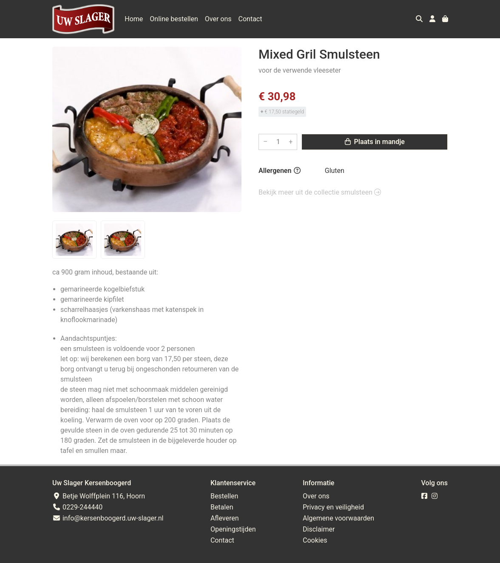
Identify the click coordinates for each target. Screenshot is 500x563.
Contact (250, 19)
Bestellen (224, 496)
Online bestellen (174, 19)
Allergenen (280, 171)
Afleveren (224, 518)
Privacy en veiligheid (333, 507)
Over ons (218, 19)
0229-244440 (77, 507)
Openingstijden (233, 529)
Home (134, 19)
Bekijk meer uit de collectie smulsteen (320, 192)
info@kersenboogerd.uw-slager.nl (107, 518)
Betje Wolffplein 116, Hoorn (98, 496)
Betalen (221, 507)
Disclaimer (319, 529)
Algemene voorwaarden (338, 518)
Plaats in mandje (375, 142)
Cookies (315, 540)
